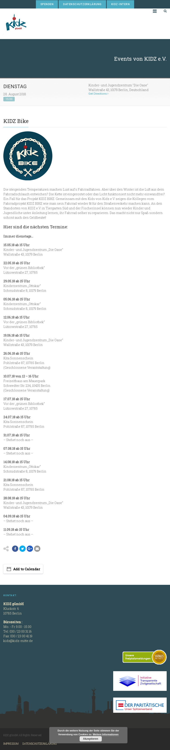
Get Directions (98, 93)
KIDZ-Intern (120, 4)
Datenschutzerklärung (82, 4)
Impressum (10, 743)
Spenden (46, 4)
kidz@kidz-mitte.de (18, 641)
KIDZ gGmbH (36, 24)
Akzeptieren (90, 738)
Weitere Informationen (106, 734)
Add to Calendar (26, 569)
